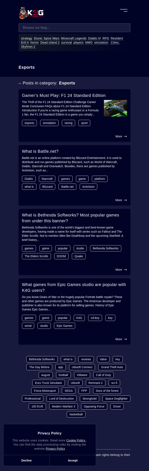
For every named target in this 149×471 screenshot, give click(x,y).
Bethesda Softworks (106, 248)
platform (100, 178)
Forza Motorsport (45, 390)
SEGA (69, 390)
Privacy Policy (55, 448)
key (110, 318)
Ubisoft (75, 382)
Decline (26, 460)
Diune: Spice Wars (47, 38)
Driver (117, 406)
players (78, 42)
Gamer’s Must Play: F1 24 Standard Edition (64, 95)
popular (63, 248)
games (65, 178)
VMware (82, 375)
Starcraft (47, 178)
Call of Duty (103, 375)
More (121, 136)
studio (80, 248)
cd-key (95, 318)
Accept (73, 460)
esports (29, 123)
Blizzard (47, 186)
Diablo (29, 178)
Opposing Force (94, 406)
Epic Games (64, 325)
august (45, 375)
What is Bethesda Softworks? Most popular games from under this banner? (70, 218)
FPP (84, 390)
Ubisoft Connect (82, 367)
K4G (79, 318)
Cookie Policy (76, 440)
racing (68, 123)
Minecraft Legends (74, 38)
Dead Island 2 (50, 42)
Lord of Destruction (61, 398)
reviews (86, 359)
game (82, 178)
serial (28, 325)
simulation (101, 42)
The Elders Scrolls (36, 256)
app (60, 367)
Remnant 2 (96, 382)
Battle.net (67, 186)
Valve (103, 359)
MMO (89, 42)
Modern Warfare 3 (63, 406)
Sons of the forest (107, 390)
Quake (78, 256)
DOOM (61, 256)
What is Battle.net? (40, 151)
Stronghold (90, 398)
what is (29, 186)
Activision (88, 186)
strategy (26, 38)
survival (66, 42)
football (63, 375)
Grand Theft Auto (112, 367)
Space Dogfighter (116, 398)
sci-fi (114, 382)
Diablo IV (94, 38)
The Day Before (39, 367)
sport (84, 123)
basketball (76, 414)
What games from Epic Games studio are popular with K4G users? (74, 287)
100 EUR (37, 406)
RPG (106, 38)
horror (34, 42)
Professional (33, 398)
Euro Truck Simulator (48, 382)
